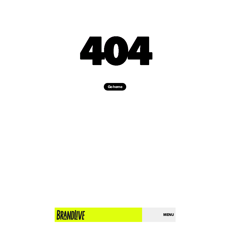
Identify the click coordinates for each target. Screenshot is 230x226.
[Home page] (71, 215)
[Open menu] (168, 215)
